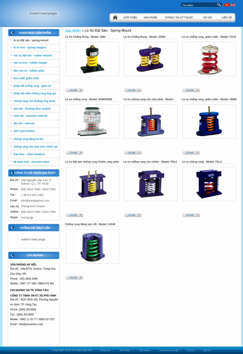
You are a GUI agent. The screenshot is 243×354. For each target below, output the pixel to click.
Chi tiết (73, 90)
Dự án (208, 17)
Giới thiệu (130, 17)
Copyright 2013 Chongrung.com (72, 350)
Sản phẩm (150, 17)
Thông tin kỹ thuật (179, 17)
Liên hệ (227, 17)
